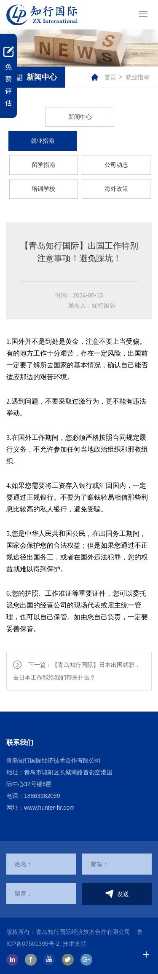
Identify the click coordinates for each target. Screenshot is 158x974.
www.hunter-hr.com (49, 807)
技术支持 (74, 943)
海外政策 (116, 188)
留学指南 (43, 164)
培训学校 (43, 188)
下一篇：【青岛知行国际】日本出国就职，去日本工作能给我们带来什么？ (76, 671)
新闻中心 (80, 116)
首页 (110, 77)
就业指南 (137, 77)
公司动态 (116, 164)
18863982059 (42, 795)
